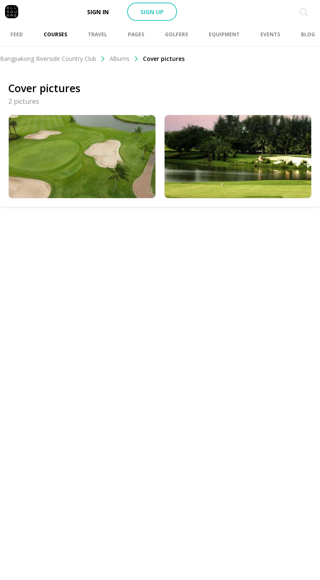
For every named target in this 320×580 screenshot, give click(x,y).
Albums (124, 59)
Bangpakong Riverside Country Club (52, 59)
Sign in (98, 12)
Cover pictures (164, 59)
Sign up (152, 12)
